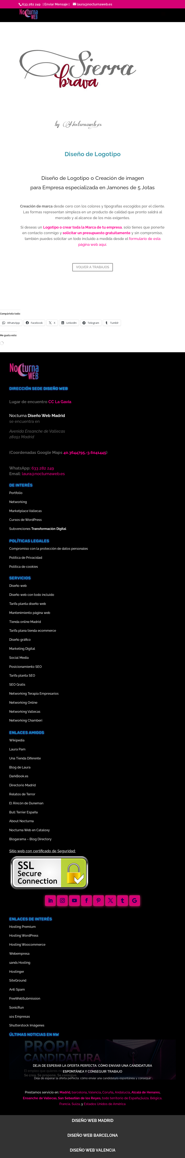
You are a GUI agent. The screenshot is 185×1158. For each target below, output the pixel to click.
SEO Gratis (17, 684)
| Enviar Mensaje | (55, 4)
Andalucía (122, 1092)
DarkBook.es (18, 776)
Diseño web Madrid (92, 1120)
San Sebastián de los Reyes (79, 1098)
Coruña (107, 1092)
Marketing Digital (22, 649)
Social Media (19, 658)
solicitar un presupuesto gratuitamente (96, 233)
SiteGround (17, 980)
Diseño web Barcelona (92, 1135)
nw (56, 1034)
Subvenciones (37, 529)
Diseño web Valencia (92, 1150)
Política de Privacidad (25, 558)
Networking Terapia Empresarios (34, 693)
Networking (18, 502)
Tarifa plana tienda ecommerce (32, 631)
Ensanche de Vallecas (40, 1098)
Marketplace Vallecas (25, 511)
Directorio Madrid (22, 785)
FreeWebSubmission (24, 998)
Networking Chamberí (25, 720)
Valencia (94, 1092)
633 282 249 (31, 4)
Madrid (65, 1092)
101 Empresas (19, 1016)
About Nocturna (21, 821)
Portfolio (15, 493)
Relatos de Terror (22, 794)
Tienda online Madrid (25, 622)
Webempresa (19, 954)
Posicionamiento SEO (25, 667)
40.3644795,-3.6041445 (84, 452)
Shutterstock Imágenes (26, 1025)
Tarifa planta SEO (22, 675)
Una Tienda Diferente (25, 758)
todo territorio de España (121, 1098)
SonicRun (16, 1007)
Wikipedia (16, 740)
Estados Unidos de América (105, 1104)
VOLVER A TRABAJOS (92, 267)
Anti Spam (17, 989)
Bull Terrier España (23, 812)
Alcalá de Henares (145, 1092)
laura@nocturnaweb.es (43, 473)
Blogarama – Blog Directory (30, 839)
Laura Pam (17, 749)
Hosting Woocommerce (27, 944)
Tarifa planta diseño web (27, 604)
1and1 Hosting (19, 963)
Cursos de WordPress (25, 520)
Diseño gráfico (20, 640)
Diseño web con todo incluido (31, 595)
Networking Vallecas (24, 712)
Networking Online (23, 703)
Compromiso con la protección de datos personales (48, 549)
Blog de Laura (19, 767)
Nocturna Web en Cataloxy (29, 830)
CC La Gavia (59, 401)
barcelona (79, 1092)
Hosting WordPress (23, 935)
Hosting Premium (22, 927)
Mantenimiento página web (29, 613)
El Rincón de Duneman (26, 803)
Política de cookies (23, 567)
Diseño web (18, 586)
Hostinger (16, 972)
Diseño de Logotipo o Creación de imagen (92, 178)
